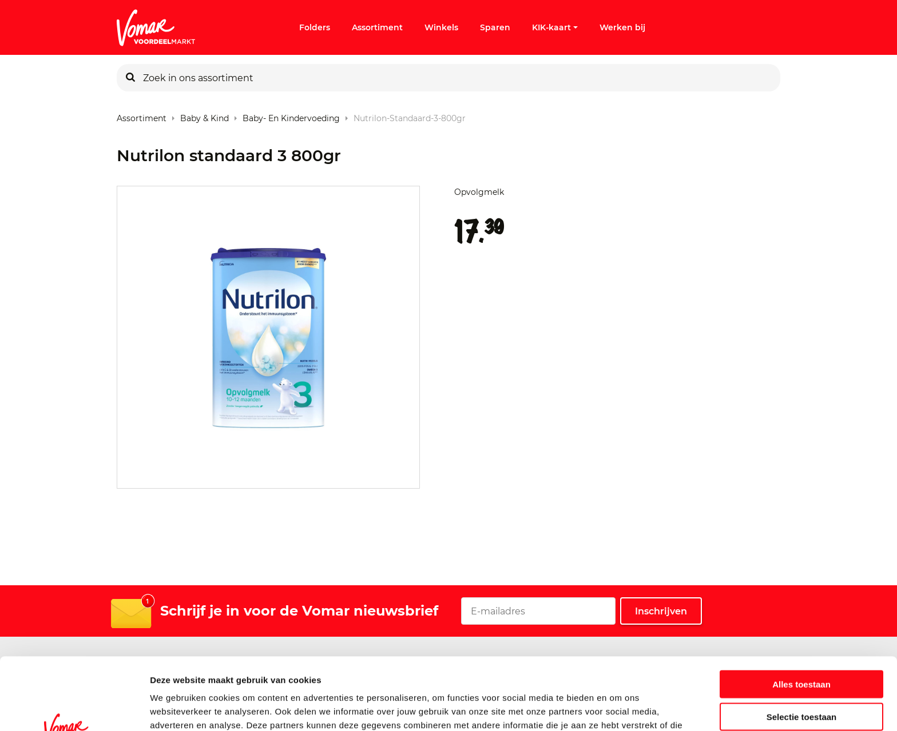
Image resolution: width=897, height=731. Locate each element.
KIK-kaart (555, 27)
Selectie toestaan (802, 649)
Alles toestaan (801, 616)
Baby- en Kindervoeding (291, 115)
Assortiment (377, 27)
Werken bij (622, 27)
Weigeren (801, 681)
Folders (314, 27)
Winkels (441, 27)
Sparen (495, 27)
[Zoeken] (130, 77)
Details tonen (618, 708)
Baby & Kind (204, 115)
